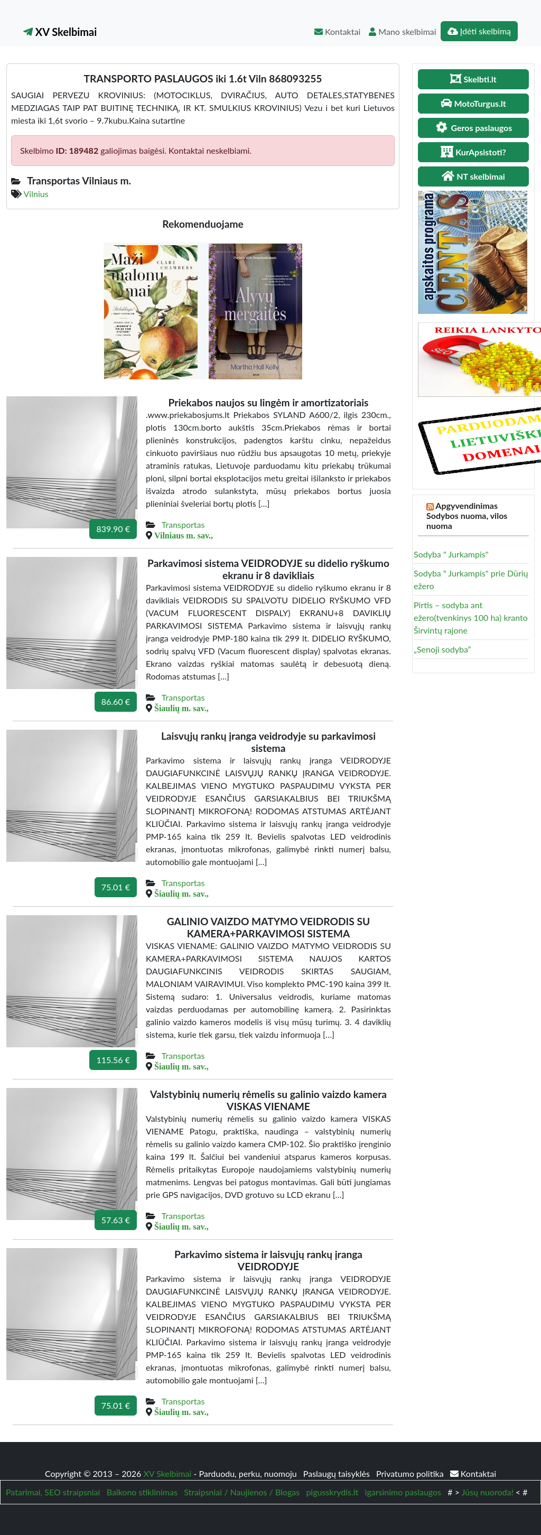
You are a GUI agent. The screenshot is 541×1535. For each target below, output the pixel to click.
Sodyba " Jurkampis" (451, 554)
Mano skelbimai (402, 31)
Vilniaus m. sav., (183, 535)
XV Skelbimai (60, 31)
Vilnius (36, 194)
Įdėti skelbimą (479, 31)
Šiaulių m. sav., (181, 708)
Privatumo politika (411, 1473)
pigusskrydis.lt (332, 1492)
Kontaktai (337, 31)
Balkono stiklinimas (142, 1492)
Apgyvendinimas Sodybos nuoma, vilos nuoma (466, 515)
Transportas (183, 524)
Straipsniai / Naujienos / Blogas (242, 1492)
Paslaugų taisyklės (337, 1473)
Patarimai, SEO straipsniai (53, 1492)
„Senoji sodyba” (442, 649)
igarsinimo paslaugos (403, 1492)
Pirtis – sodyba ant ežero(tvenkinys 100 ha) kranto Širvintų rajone (471, 617)
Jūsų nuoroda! (488, 1492)
